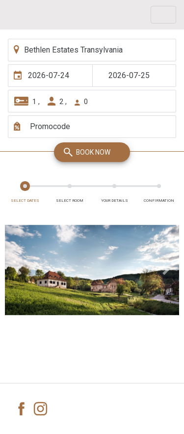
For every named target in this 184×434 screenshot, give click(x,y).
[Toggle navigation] (163, 15)
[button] (18, 270)
